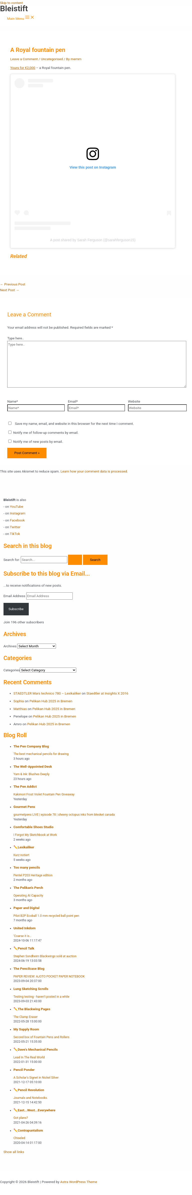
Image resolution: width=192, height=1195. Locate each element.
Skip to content (11, 3)
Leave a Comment (24, 59)
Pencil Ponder (24, 1070)
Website (134, 401)
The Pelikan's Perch (28, 888)
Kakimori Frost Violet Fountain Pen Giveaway (44, 794)
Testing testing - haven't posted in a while (42, 996)
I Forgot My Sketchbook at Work (35, 835)
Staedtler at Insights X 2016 (107, 693)
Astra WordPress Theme (78, 1182)
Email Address (15, 596)
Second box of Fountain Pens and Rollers (42, 1037)
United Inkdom (25, 928)
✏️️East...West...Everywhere (35, 1110)
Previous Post (12, 284)
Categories (12, 670)
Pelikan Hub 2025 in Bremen (51, 701)
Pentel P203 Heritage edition (33, 875)
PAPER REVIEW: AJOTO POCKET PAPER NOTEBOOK (49, 976)
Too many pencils (27, 867)
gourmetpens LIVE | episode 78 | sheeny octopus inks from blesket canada (64, 814)
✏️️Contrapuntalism (28, 1130)
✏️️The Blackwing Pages (32, 1009)
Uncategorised (52, 59)
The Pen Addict (25, 786)
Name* (12, 401)
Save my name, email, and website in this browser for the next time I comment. (74, 424)
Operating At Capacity (28, 895)
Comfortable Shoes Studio (34, 827)
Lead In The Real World (29, 1057)
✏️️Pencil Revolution (29, 1090)
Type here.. (15, 338)
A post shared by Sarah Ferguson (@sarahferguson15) (92, 240)
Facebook (17, 520)
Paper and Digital (27, 908)
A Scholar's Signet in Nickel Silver (36, 1077)
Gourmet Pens (24, 807)
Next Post (9, 290)
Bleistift (14, 8)
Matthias (20, 709)
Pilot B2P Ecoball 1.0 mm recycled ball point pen (46, 916)
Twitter (15, 527)
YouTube (16, 506)
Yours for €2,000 (22, 68)
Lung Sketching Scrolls (31, 989)
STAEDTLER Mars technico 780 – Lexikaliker (47, 693)
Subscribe (16, 609)
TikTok (15, 534)
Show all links (14, 1152)
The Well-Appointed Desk (33, 766)
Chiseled (19, 1138)
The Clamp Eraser (26, 1017)
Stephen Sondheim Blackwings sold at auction (45, 956)
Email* (73, 401)
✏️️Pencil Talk (24, 948)
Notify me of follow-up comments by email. (45, 433)
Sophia (19, 701)
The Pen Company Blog (31, 746)
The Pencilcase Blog (29, 968)
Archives (10, 646)
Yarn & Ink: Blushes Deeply (32, 774)
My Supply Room (26, 1029)
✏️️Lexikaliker (24, 847)
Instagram (18, 513)
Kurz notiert (22, 855)
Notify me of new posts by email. (38, 442)
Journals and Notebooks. (31, 1098)
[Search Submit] (75, 560)
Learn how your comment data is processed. (94, 471)
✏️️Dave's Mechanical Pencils (36, 1049)
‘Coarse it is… (23, 936)
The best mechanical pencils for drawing (41, 754)
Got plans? (21, 1118)
